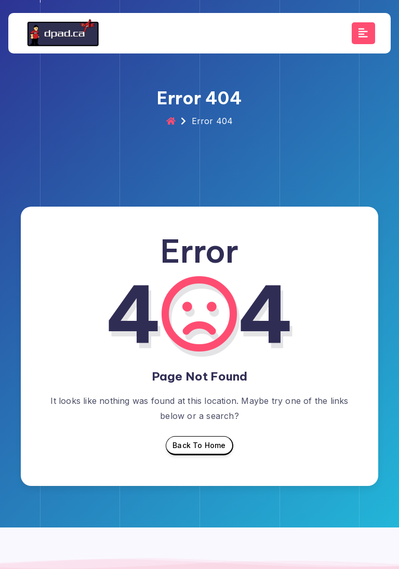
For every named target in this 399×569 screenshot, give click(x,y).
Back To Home (199, 448)
